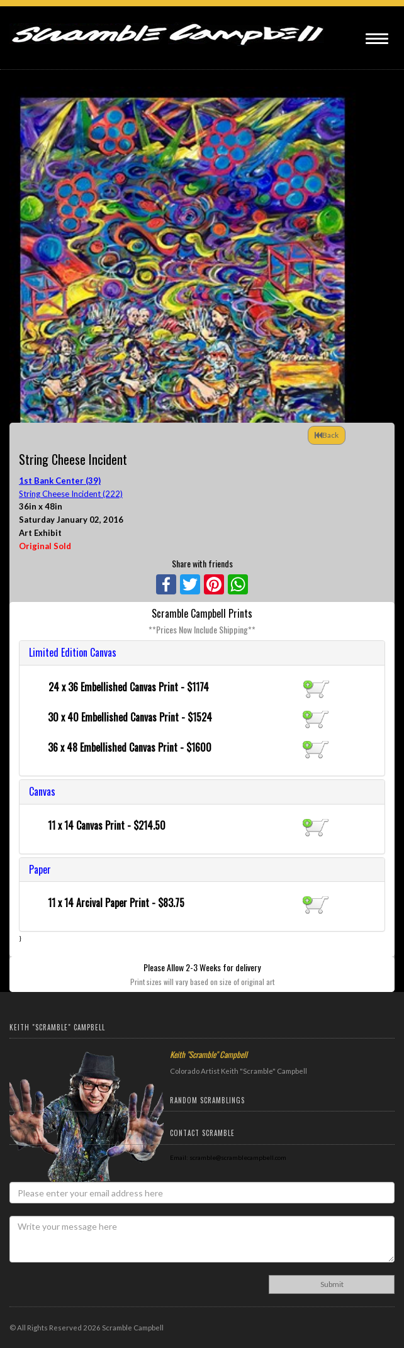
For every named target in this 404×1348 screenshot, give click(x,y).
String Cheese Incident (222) (71, 494)
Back (327, 435)
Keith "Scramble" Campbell (208, 1054)
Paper (40, 869)
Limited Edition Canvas (72, 652)
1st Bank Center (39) (60, 481)
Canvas (42, 791)
